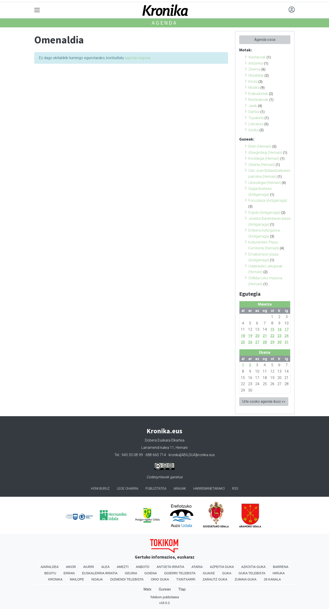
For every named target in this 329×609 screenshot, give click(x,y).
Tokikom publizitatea (164, 597)
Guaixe (209, 573)
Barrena (280, 567)
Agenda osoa (264, 39)
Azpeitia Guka (222, 567)
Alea (105, 567)
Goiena (150, 573)
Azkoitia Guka (253, 567)
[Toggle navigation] (37, 10)
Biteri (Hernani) (259, 146)
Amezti (122, 567)
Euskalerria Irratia (99, 573)
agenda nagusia (137, 58)
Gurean (165, 589)
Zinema (254, 69)
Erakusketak (258, 93)
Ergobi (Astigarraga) (264, 212)
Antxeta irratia (170, 567)
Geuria (131, 573)
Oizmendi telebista (127, 579)
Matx (147, 589)
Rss (235, 489)
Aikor (71, 567)
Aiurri (88, 567)
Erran (69, 573)
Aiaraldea (50, 567)
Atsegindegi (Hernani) (265, 152)
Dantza (254, 112)
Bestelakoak (258, 99)
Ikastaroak (257, 57)
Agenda (164, 22)
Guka (226, 573)
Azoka (253, 130)
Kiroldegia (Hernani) (263, 158)
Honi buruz (100, 489)
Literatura (255, 124)
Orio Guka (160, 579)
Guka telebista (252, 573)
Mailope (77, 579)
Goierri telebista (179, 573)
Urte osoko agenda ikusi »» (263, 401)
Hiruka (279, 573)
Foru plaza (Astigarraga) (267, 200)
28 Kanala (272, 579)
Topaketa (256, 118)
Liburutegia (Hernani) (264, 182)
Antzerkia (255, 63)
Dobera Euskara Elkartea (164, 440)
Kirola (252, 81)
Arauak (180, 489)
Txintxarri (185, 579)
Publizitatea (156, 489)
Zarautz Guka (215, 579)
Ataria (197, 567)
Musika (254, 87)
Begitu (50, 573)
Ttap (182, 589)
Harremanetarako (209, 489)
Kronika (55, 579)
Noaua (97, 579)
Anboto (142, 567)
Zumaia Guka (246, 579)
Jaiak (252, 106)
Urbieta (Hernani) (261, 164)
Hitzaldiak (256, 75)
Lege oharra (127, 489)
